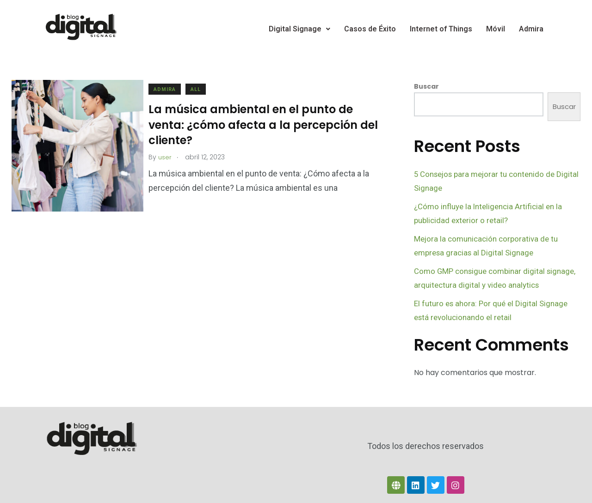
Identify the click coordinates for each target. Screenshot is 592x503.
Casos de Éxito (370, 28)
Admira (531, 28)
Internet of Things (441, 28)
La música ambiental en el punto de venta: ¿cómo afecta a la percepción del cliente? (261, 125)
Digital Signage (299, 28)
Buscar (426, 86)
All (204, 89)
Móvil (495, 28)
